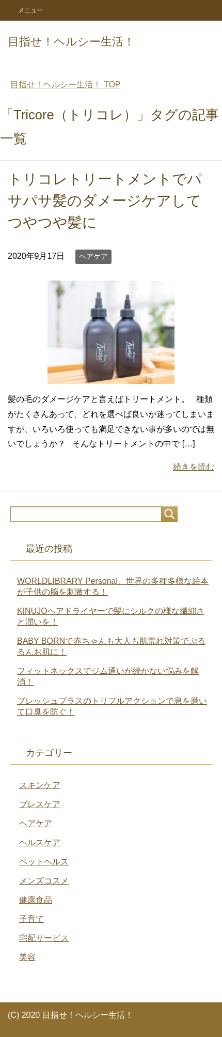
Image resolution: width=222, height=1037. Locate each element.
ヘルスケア (39, 842)
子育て (31, 919)
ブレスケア (39, 804)
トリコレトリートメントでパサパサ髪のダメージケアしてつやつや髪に (105, 200)
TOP (65, 84)
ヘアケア (93, 256)
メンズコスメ (44, 880)
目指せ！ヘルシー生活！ (71, 41)
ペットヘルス (44, 861)
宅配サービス (44, 938)
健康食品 (35, 899)
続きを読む (193, 466)
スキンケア (39, 785)
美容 (27, 957)
